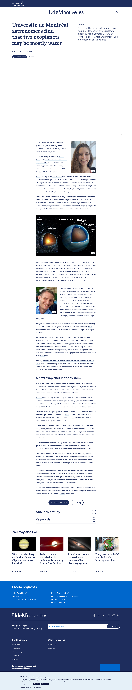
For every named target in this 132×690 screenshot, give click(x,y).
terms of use (37, 687)
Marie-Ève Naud (58, 599)
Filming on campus (17, 657)
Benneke (39, 403)
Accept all (44, 684)
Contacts (15, 665)
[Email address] (77, 632)
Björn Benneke (58, 182)
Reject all (36, 684)
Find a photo (16, 654)
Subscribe (113, 632)
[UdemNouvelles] (66, 13)
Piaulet (38, 182)
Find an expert (16, 650)
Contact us (51, 654)
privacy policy (27, 687)
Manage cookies (26, 684)
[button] (117, 13)
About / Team (52, 650)
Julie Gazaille (18, 599)
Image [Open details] (123, 136)
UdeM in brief (16, 661)
